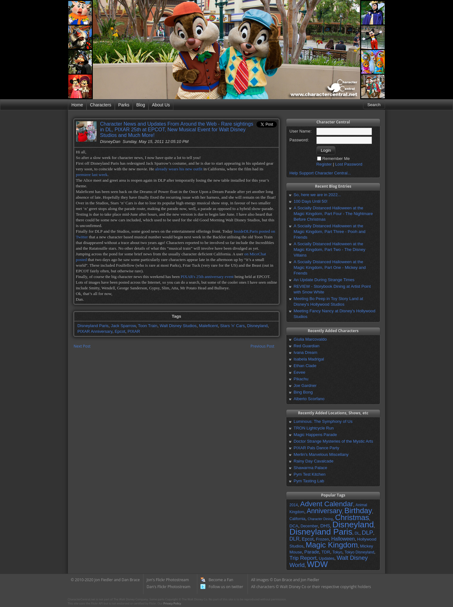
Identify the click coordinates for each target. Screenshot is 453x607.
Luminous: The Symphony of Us (323, 421)
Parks (123, 104)
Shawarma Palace (310, 467)
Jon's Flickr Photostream (168, 579)
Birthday (358, 510)
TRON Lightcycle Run (314, 428)
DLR (294, 539)
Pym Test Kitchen (310, 474)
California (297, 519)
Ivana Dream (305, 352)
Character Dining (320, 519)
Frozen (322, 539)
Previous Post (262, 346)
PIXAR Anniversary (94, 331)
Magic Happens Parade (315, 434)
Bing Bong (303, 392)
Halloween (343, 539)
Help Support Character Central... (320, 173)
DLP (367, 532)
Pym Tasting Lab (309, 481)
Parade (311, 551)
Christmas (352, 517)
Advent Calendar (326, 504)
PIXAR (134, 331)
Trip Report (302, 558)
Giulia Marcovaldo (310, 339)
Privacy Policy (172, 603)
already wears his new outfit (178, 169)
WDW (317, 564)
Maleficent (208, 325)
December (309, 526)
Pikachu (301, 379)
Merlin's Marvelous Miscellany (321, 454)
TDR (326, 552)
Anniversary (324, 511)
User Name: (300, 131)
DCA (293, 526)
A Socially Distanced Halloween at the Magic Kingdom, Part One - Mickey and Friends (330, 267)
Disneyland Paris (93, 325)
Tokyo (337, 552)
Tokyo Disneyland (359, 552)
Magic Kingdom (332, 545)
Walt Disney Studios (178, 325)
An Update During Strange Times (324, 279)
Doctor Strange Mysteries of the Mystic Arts (333, 441)
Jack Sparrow (123, 325)
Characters (100, 104)
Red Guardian (306, 345)
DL (357, 533)
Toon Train (148, 325)
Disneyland (257, 325)
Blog (140, 104)
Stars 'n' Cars (232, 325)
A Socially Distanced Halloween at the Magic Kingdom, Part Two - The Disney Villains (329, 249)
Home (77, 104)
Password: (299, 140)
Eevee (299, 372)
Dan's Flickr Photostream (168, 586)
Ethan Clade (305, 365)
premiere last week (92, 174)
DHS (325, 525)
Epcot (120, 331)
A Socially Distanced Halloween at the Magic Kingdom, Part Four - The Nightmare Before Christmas (333, 214)
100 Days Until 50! (310, 201)
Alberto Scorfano (309, 398)
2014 (293, 505)
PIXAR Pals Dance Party (316, 447)
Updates (326, 558)
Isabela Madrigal (309, 359)
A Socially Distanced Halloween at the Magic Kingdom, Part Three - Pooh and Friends (329, 232)
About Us (161, 104)
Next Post (82, 346)
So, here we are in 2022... (317, 194)
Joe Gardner (305, 385)
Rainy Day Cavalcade (313, 461)
